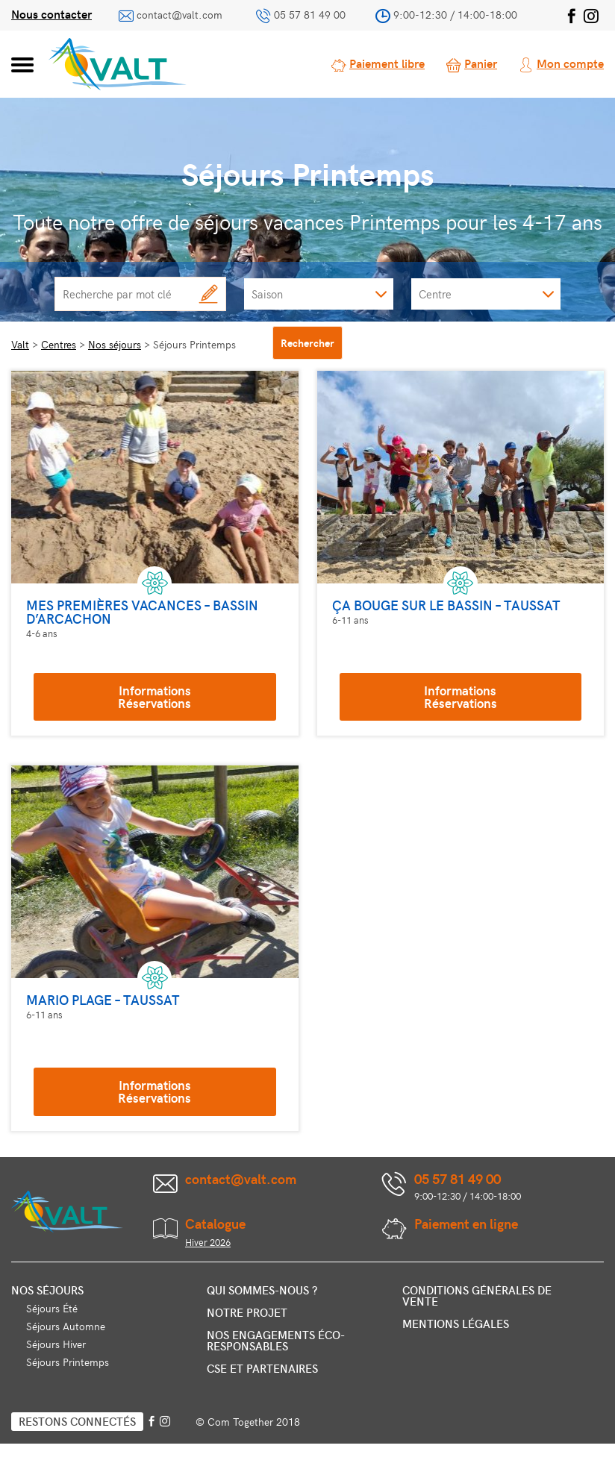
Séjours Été (52, 1308)
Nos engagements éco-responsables (276, 1340)
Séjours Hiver (56, 1344)
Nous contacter (51, 13)
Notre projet (247, 1312)
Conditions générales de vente (477, 1295)
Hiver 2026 (208, 1242)
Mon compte (570, 62)
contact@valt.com (179, 14)
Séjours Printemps (67, 1362)
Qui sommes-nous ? (262, 1289)
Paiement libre (387, 62)
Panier (480, 62)
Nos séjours (47, 1289)
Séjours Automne (65, 1326)
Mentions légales (455, 1323)
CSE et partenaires (262, 1368)
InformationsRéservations (154, 696)
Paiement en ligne (466, 1223)
